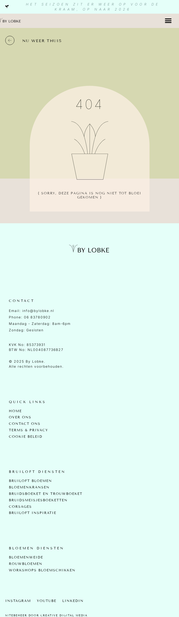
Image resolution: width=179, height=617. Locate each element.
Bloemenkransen (29, 487)
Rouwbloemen (25, 564)
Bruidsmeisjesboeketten (38, 500)
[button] (168, 20)
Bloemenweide (26, 557)
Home (15, 411)
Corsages (20, 507)
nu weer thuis (42, 40)
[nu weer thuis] (9, 40)
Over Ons (20, 417)
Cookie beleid (25, 437)
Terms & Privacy (28, 430)
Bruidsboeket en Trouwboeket (45, 494)
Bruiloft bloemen (30, 481)
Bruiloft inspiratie (32, 513)
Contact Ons (24, 424)
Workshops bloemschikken (42, 570)
